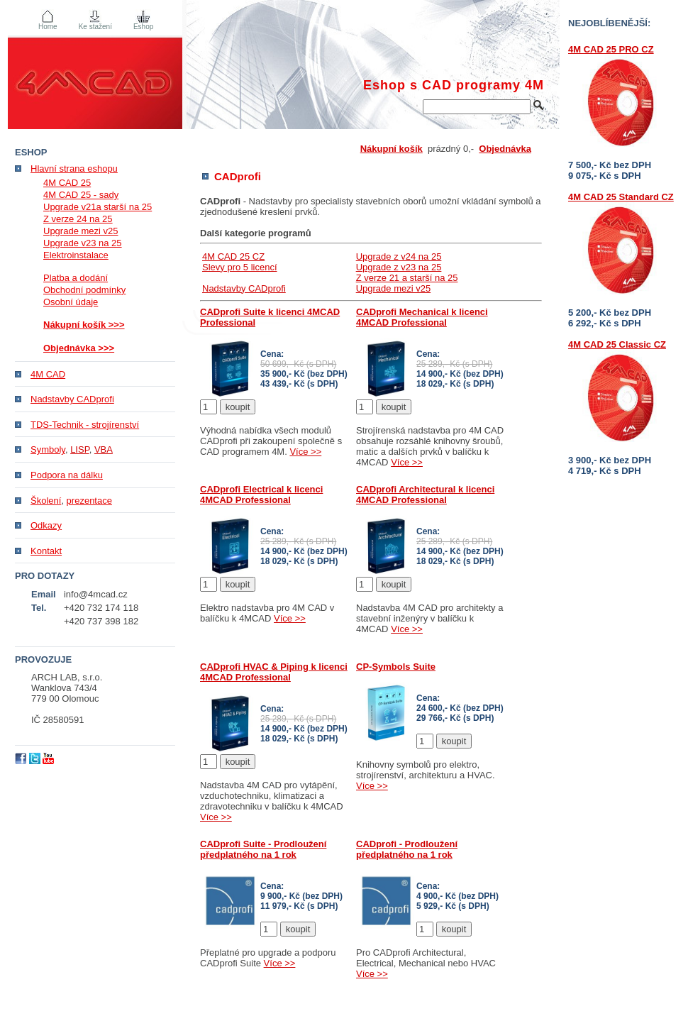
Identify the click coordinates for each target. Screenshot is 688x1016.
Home (47, 27)
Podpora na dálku (66, 475)
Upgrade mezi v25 (393, 288)
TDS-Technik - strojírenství (84, 424)
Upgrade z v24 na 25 (399, 256)
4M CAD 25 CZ (233, 256)
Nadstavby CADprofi (244, 288)
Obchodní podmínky (84, 290)
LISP (79, 449)
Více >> (305, 451)
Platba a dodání (75, 277)
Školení (45, 500)
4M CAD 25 (67, 182)
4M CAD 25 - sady (80, 194)
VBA (103, 449)
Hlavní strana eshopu (74, 168)
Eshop (143, 27)
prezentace (89, 500)
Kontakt (46, 551)
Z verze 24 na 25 (78, 219)
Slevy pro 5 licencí (239, 267)
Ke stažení (95, 27)
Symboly (47, 449)
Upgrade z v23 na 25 (399, 267)
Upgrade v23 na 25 (82, 243)
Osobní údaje (70, 302)
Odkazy (46, 525)
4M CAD (47, 374)
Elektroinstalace (76, 255)
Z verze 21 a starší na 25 (407, 277)
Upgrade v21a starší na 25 (97, 206)
